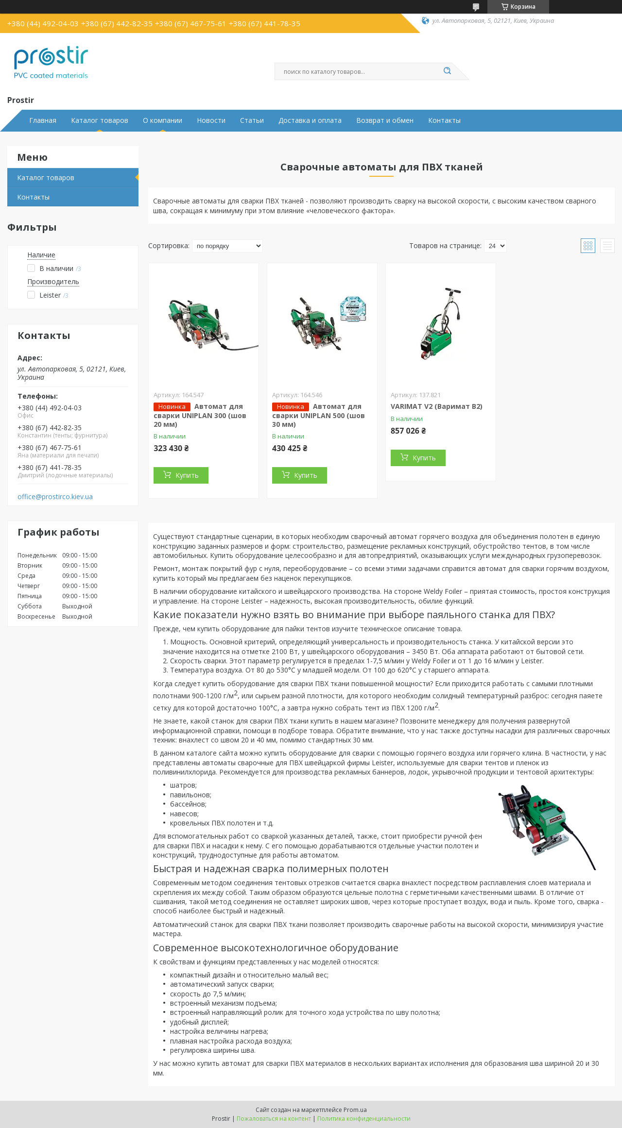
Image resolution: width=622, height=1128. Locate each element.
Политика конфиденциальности (364, 1118)
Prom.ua (355, 1110)
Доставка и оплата (310, 120)
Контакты (444, 120)
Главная (42, 120)
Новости (211, 120)
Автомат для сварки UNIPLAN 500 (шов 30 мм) (318, 415)
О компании (162, 120)
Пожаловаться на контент (274, 1118)
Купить (187, 475)
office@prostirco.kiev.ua (55, 496)
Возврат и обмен (385, 120)
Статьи (252, 120)
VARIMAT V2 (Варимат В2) (437, 406)
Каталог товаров (99, 120)
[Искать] (447, 71)
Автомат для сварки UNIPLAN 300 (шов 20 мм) (200, 415)
